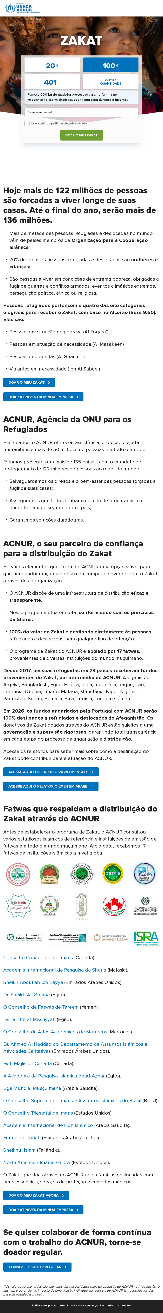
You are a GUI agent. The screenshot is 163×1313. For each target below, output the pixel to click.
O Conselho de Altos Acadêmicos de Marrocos (55, 1032)
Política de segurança (82, 1305)
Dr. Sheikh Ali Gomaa (26, 995)
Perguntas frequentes (115, 1305)
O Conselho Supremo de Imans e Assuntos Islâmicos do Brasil (72, 1101)
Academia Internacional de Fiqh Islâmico (48, 1125)
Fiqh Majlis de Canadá (27, 1064)
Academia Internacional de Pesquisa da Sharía (55, 970)
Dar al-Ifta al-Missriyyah (29, 1019)
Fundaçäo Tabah (22, 1138)
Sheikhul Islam (19, 1150)
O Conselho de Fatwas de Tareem (41, 1007)
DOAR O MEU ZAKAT (81, 135)
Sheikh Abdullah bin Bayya (33, 982)
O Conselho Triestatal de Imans (38, 1113)
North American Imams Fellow (36, 1162)
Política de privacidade (48, 1305)
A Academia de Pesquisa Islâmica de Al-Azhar (54, 1076)
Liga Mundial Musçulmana (32, 1088)
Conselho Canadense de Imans (38, 958)
